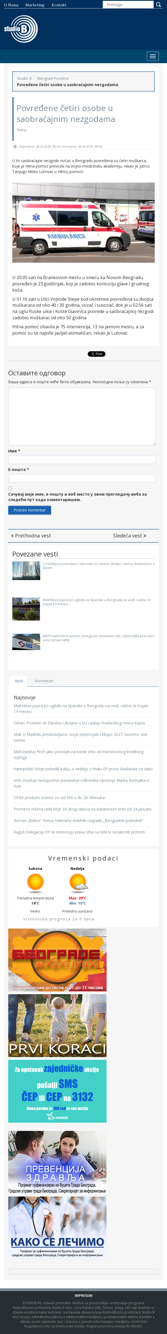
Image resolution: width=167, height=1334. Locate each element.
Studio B (24, 78)
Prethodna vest (31, 535)
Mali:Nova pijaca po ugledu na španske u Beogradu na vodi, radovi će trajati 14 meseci (97, 602)
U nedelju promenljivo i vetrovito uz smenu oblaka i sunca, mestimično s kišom (98, 565)
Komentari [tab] (44, 680)
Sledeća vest (129, 535)
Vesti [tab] (19, 680)
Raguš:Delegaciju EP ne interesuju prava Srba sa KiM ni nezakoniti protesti (79, 832)
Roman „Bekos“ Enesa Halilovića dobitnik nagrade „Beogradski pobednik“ (78, 820)
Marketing (35, 4)
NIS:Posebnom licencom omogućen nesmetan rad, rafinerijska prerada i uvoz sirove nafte (98, 638)
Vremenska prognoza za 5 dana (59, 918)
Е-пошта (18, 469)
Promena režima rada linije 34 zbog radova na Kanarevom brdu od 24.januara (82, 809)
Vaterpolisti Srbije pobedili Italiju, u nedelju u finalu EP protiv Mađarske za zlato (83, 768)
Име (14, 451)
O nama (11, 4)
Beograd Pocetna (52, 78)
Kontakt (59, 4)
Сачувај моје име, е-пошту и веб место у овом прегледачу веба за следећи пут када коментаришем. (77, 497)
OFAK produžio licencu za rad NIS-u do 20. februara (59, 797)
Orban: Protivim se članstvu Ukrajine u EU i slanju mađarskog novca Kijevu (79, 722)
